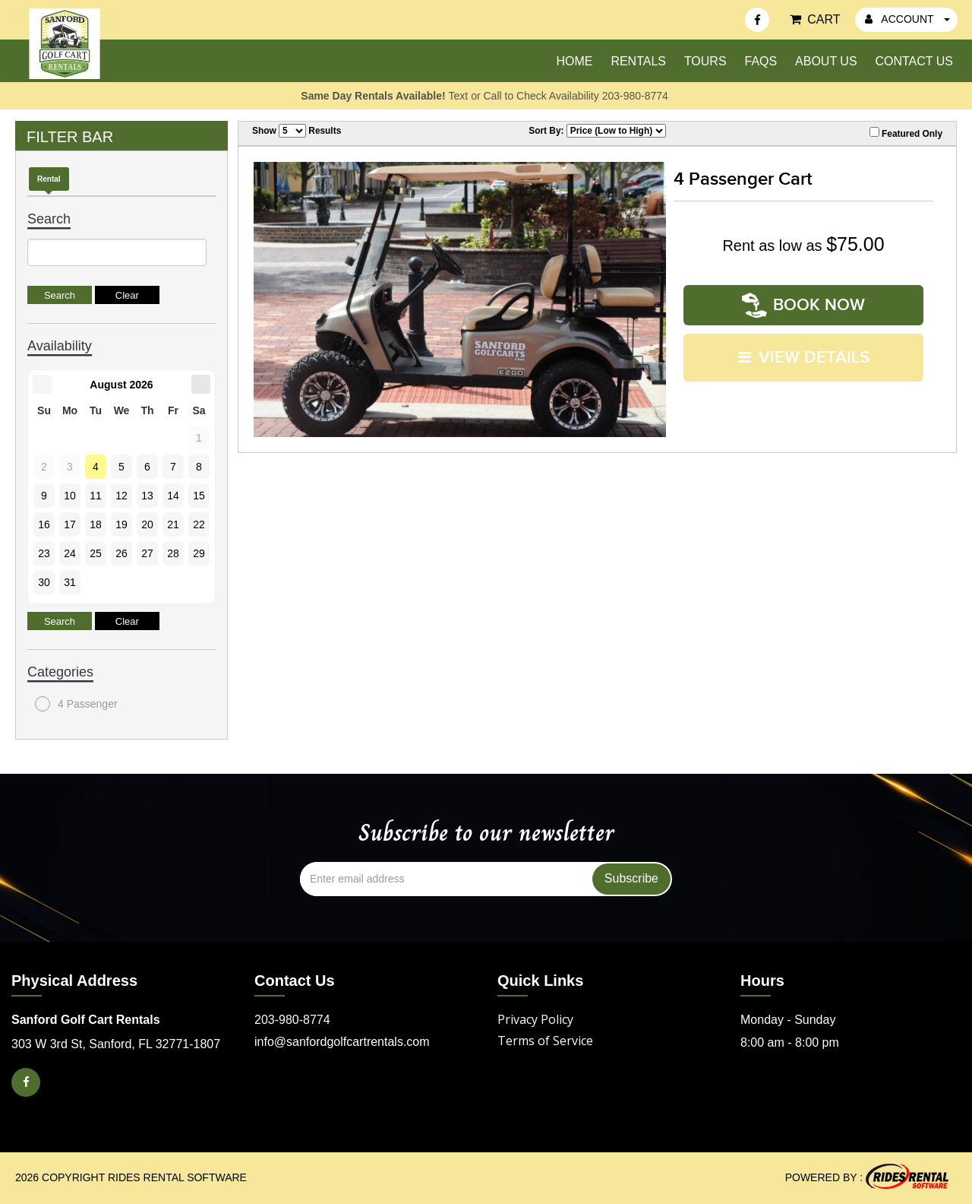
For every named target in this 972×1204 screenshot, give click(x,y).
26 (121, 553)
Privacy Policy (535, 1019)
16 (44, 524)
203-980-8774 (292, 1019)
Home (574, 61)
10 (70, 496)
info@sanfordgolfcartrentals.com (342, 1041)
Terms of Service (545, 1040)
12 (121, 496)
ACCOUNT (907, 19)
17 (70, 524)
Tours (705, 61)
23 (44, 553)
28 (173, 553)
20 (147, 524)
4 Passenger (76, 703)
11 (96, 496)
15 (199, 496)
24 (70, 553)
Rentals (638, 61)
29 (199, 553)
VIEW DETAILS (803, 356)
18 (96, 524)
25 (96, 553)
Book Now (803, 304)
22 (199, 524)
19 (121, 524)
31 (70, 582)
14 (173, 496)
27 (147, 553)
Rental (49, 179)
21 (173, 524)
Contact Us (914, 61)
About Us (826, 61)
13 (147, 496)
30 (44, 582)
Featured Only (905, 133)
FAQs (760, 61)
